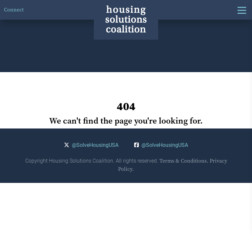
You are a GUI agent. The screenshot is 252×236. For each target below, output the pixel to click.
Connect (14, 9)
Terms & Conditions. (183, 160)
